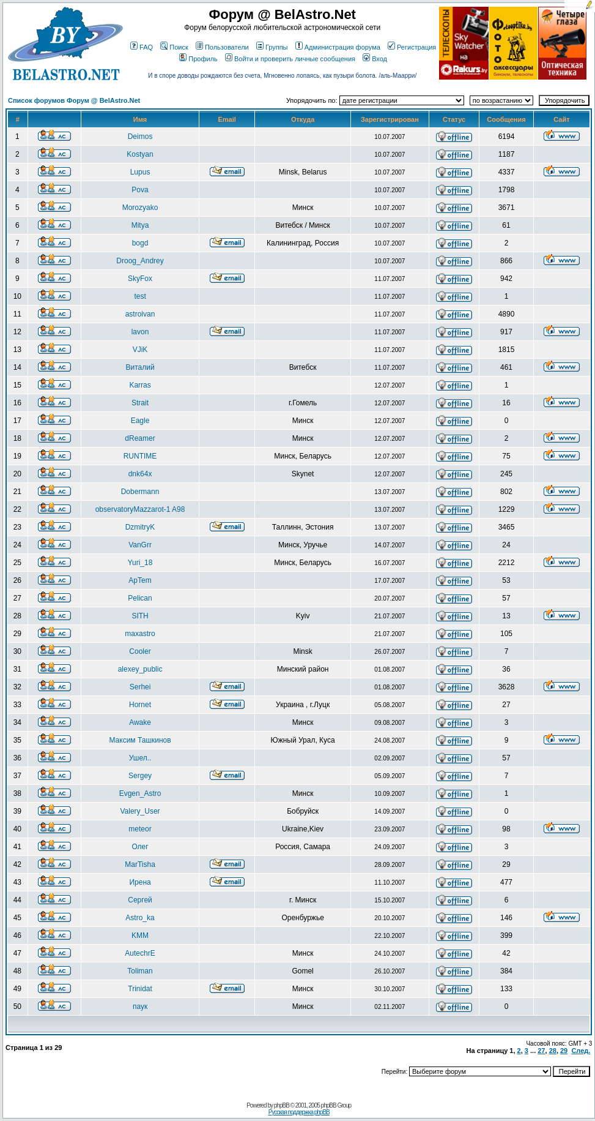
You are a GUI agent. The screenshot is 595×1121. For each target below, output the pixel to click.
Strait (140, 403)
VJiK (140, 349)
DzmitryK (140, 527)
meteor (139, 829)
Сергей (140, 900)
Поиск (174, 47)
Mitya (140, 225)
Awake (140, 722)
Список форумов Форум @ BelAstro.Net (74, 100)
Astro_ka (139, 917)
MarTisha (140, 864)
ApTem (139, 580)
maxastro (140, 633)
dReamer (140, 438)
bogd (140, 243)
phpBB (281, 1105)
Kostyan (140, 154)
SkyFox (140, 278)
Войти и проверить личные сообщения (290, 58)
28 (552, 1050)
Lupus (140, 172)
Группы (272, 47)
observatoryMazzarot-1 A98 (140, 509)
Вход (375, 58)
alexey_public (140, 669)
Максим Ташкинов (140, 740)
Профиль (198, 58)
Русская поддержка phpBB (299, 1112)
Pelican (140, 598)
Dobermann (140, 491)
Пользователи (222, 47)
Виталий (139, 367)
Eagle (140, 420)
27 (541, 1050)
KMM (140, 935)
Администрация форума (337, 47)
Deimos (140, 136)
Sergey (140, 775)
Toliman (139, 971)
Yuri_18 (140, 562)
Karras (139, 385)
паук (140, 1006)
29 (563, 1050)
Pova (139, 190)
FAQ (141, 47)
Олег (139, 846)
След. (580, 1050)
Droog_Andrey (139, 261)
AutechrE (140, 953)
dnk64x (140, 474)
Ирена (139, 882)
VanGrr (140, 545)
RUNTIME (140, 456)
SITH (139, 616)
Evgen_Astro (140, 793)
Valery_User (140, 811)
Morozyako (140, 207)
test (140, 296)
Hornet (140, 704)
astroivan (140, 314)
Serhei (140, 687)
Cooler (139, 651)
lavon (140, 332)
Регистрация (412, 47)
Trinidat (140, 988)
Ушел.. (140, 758)
